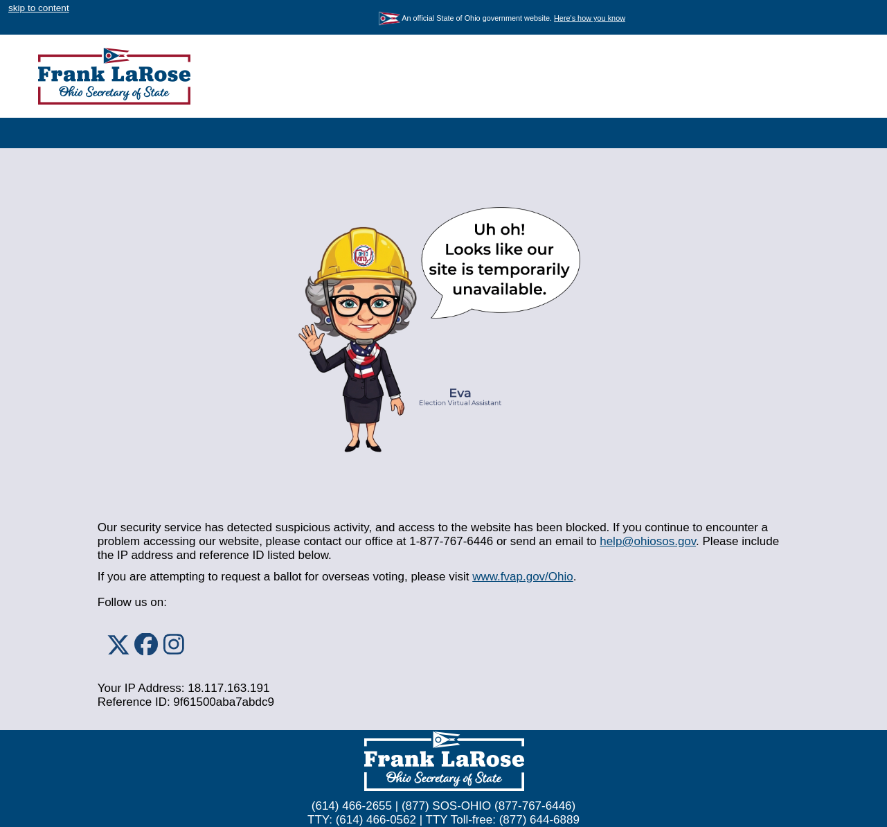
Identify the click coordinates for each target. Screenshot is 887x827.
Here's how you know (589, 18)
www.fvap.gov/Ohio (522, 576)
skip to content (38, 8)
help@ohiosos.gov (648, 541)
